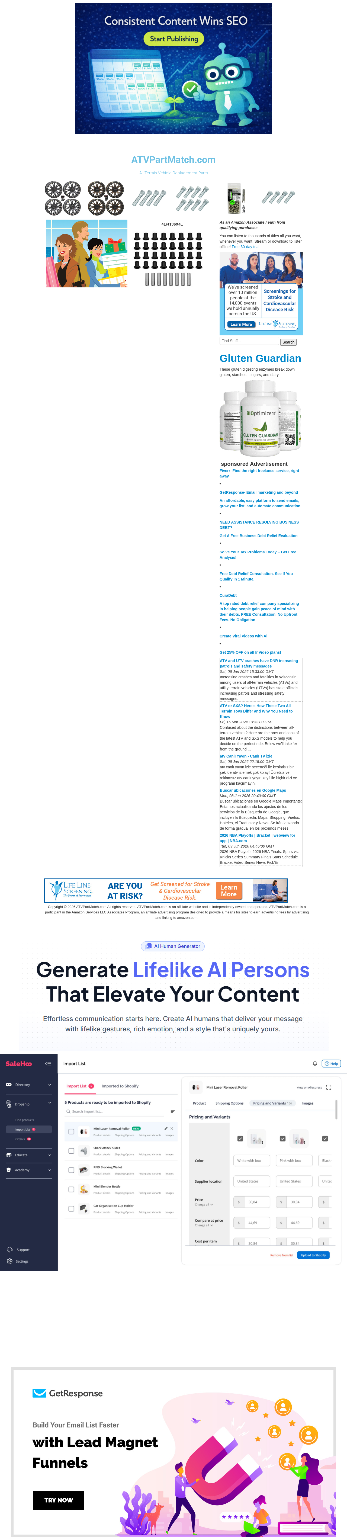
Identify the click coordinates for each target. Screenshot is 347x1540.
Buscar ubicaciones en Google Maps (253, 790)
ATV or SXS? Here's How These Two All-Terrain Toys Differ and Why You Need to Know (256, 711)
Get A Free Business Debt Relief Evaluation (259, 536)
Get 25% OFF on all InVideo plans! (250, 652)
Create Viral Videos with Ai (243, 636)
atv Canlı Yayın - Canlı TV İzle (246, 756)
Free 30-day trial (245, 247)
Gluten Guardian (260, 358)
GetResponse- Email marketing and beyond (259, 492)
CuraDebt (228, 595)
